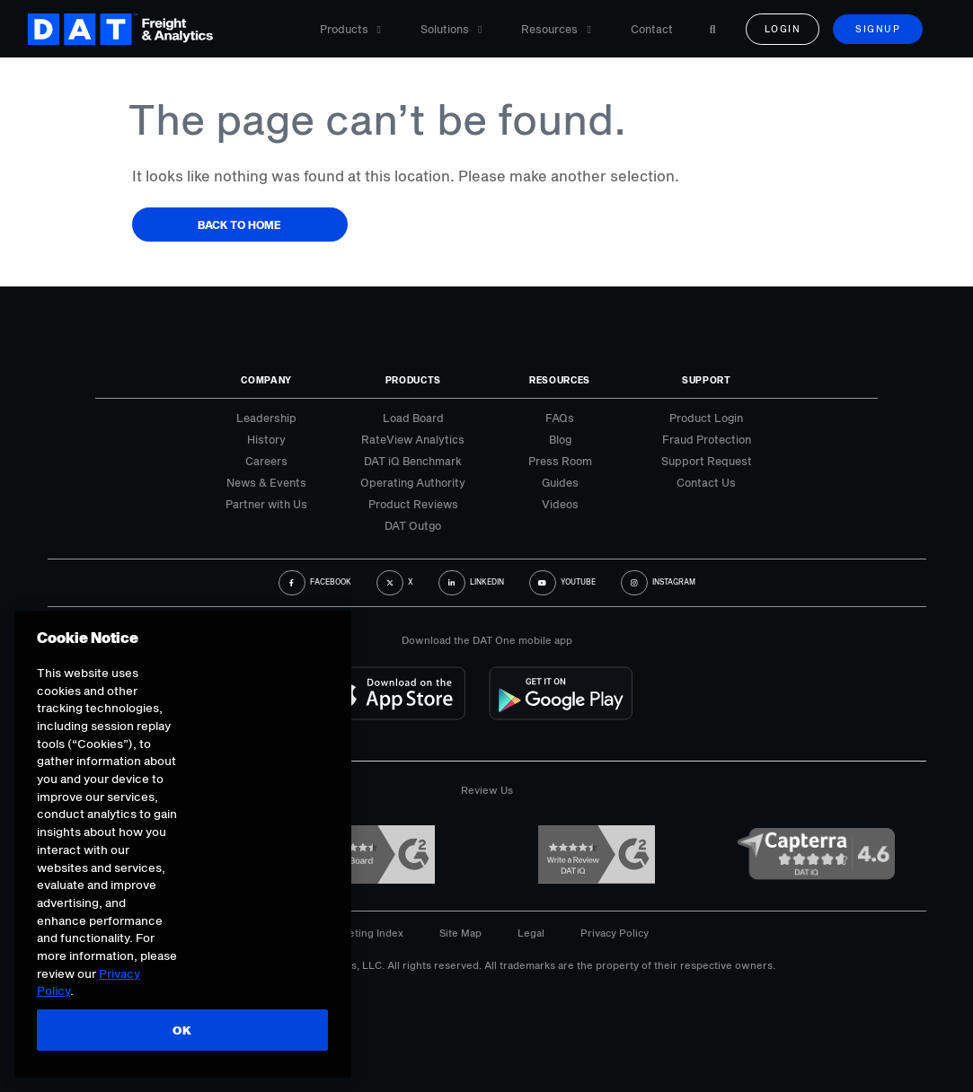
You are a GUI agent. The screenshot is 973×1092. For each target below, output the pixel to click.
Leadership (266, 417)
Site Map (460, 932)
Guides (560, 482)
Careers (266, 460)
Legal (530, 932)
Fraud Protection (706, 439)
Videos (560, 504)
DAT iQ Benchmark (413, 460)
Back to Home (239, 224)
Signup (877, 28)
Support (706, 379)
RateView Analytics (412, 439)
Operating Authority (412, 482)
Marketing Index (363, 932)
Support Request (706, 460)
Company (266, 379)
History (266, 439)
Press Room (560, 460)
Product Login (706, 417)
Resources (555, 28)
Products (350, 28)
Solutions (451, 28)
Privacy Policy (614, 932)
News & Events (266, 482)
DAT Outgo (413, 525)
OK (181, 1030)
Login (783, 28)
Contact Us (706, 482)
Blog (560, 439)
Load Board (413, 417)
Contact (652, 28)
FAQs (559, 417)
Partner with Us (266, 504)
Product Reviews (413, 504)
